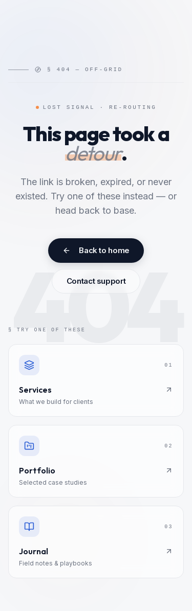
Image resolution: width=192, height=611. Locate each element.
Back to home (96, 250)
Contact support (96, 281)
